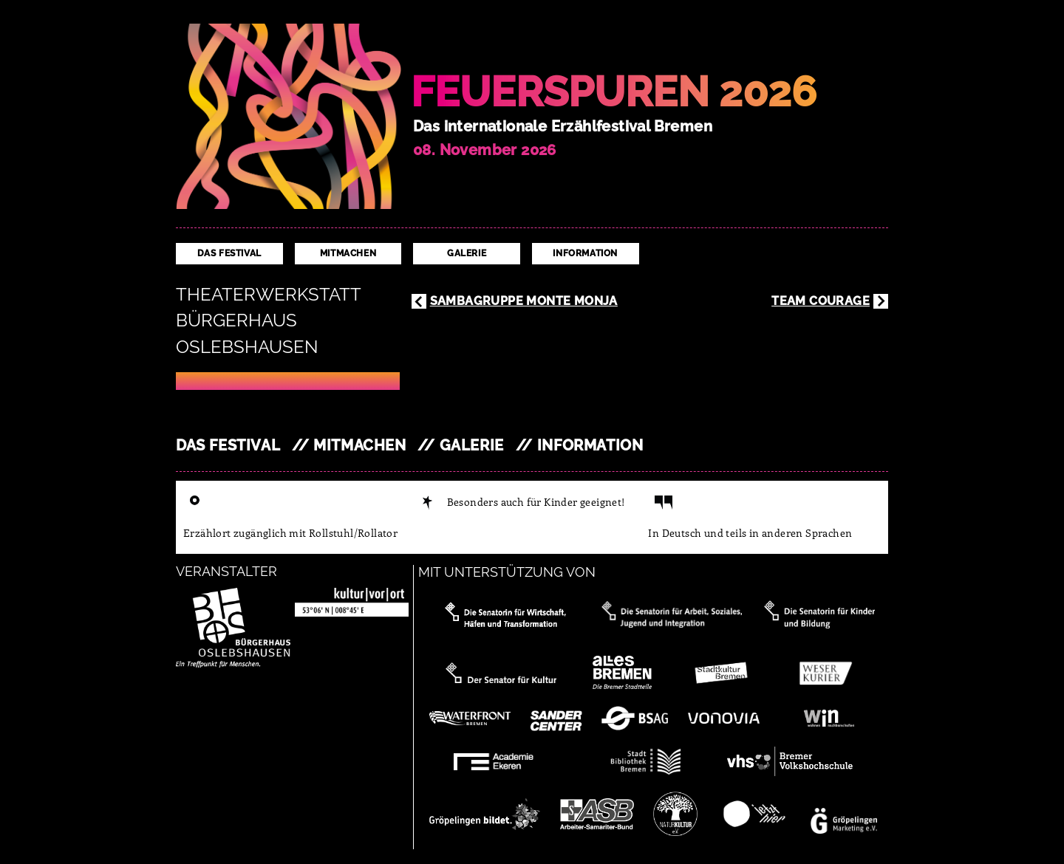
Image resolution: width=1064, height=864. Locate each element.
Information (585, 253)
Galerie (466, 253)
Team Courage (820, 301)
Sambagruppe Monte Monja (524, 301)
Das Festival (229, 253)
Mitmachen (348, 253)
